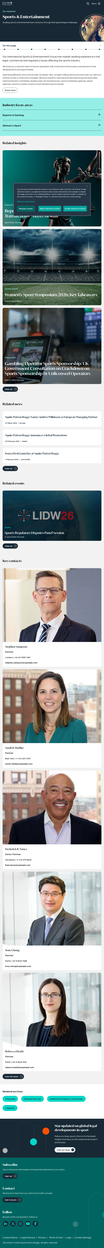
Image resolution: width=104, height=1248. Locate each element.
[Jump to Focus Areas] (18, 49)
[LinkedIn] (5, 1224)
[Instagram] (20, 1224)
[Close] (87, 186)
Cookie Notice (10, 1237)
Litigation (10, 1108)
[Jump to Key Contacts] (72, 49)
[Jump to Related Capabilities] (86, 49)
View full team (11, 1076)
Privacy (42, 1237)
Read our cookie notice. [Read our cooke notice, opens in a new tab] (26, 201)
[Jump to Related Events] (58, 49)
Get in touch (10, 1199)
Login (68, 1237)
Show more (10, 90)
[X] (13, 1224)
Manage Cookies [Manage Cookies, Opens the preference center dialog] (26, 209)
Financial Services (32, 1098)
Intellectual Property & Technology (66, 1098)
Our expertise (9, 11)
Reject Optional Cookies (50, 209)
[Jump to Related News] (45, 49)
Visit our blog (63, 1149)
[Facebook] (35, 1224)
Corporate (10, 1098)
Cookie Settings (83, 1237)
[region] (52, 199)
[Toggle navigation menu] (96, 4)
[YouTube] (28, 1224)
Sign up (8, 1176)
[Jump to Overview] (4, 49)
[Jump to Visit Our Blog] (99, 49)
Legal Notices (28, 1237)
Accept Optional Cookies (75, 209)
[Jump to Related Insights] (31, 49)
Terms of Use (55, 1237)
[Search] (88, 3)
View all (8, 389)
